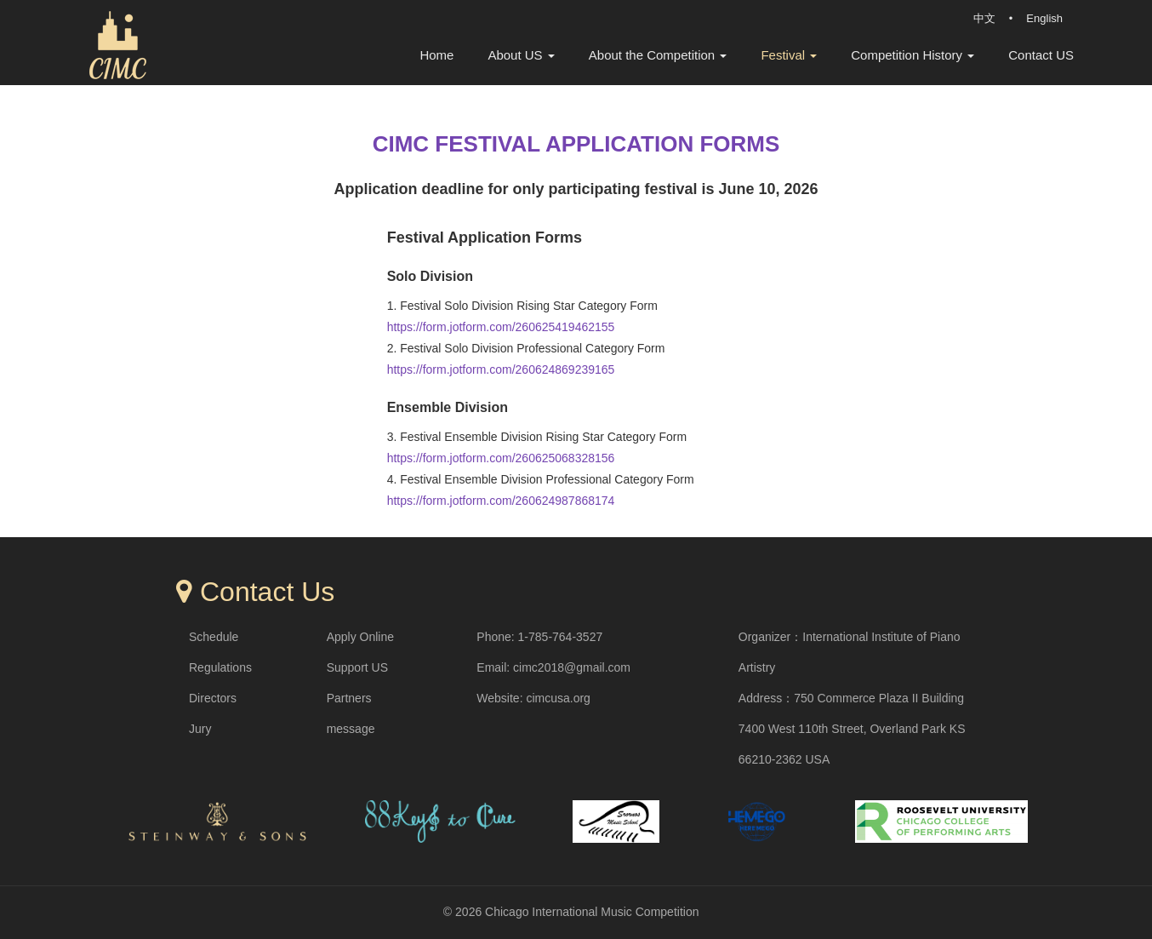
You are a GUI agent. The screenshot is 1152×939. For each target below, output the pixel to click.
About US (521, 55)
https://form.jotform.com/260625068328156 (501, 458)
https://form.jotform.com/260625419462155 (501, 327)
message (351, 729)
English (1044, 18)
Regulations (220, 667)
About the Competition (658, 55)
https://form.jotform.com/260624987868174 (501, 500)
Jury (200, 729)
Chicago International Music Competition (592, 912)
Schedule (213, 637)
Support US (357, 667)
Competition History (912, 55)
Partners (349, 698)
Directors (213, 698)
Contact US (1041, 55)
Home (436, 55)
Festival (789, 55)
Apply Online (360, 637)
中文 (984, 18)
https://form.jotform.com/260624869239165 (501, 369)
